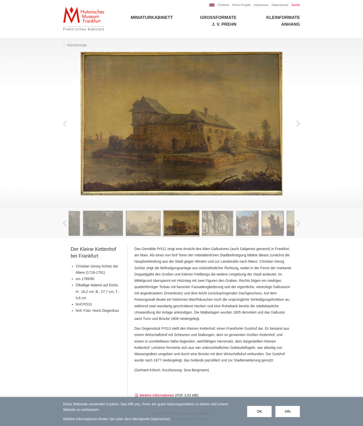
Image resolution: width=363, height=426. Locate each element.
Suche (295, 5)
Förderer (223, 5)
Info (287, 411)
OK (259, 411)
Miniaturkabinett (152, 17)
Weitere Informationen (156, 395)
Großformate (218, 17)
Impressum (261, 5)
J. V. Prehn (224, 24)
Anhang (290, 24)
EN (212, 5)
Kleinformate (283, 17)
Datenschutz (279, 5)
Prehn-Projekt (241, 5)
